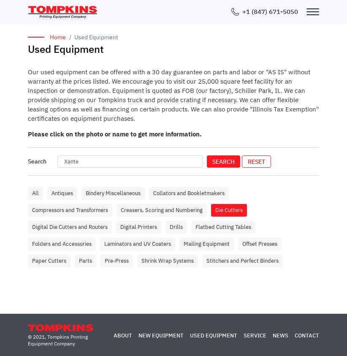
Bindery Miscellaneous (113, 193)
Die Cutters (229, 210)
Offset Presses (259, 243)
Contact (307, 335)
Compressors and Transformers (70, 210)
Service (255, 335)
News (280, 335)
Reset (256, 162)
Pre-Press (117, 260)
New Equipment (161, 335)
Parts (85, 260)
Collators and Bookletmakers (189, 193)
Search (223, 162)
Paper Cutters (49, 260)
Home (58, 37)
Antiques (62, 193)
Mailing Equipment (207, 243)
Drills (176, 227)
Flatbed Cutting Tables (223, 227)
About (123, 335)
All (35, 193)
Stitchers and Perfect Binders (242, 260)
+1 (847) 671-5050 (270, 12)
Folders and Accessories (62, 243)
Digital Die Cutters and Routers (70, 227)
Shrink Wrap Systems (167, 260)
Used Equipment (213, 335)
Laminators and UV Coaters (137, 243)
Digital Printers (138, 227)
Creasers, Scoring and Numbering (162, 210)
